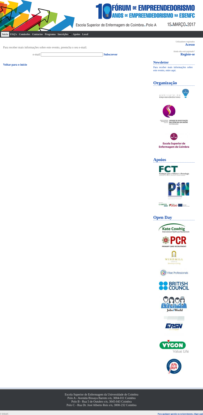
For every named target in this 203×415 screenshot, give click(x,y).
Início (5, 34)
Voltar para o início (15, 64)
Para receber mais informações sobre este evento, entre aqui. (173, 69)
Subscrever (111, 54)
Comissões (24, 34)
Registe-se (188, 54)
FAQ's (13, 34)
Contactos (37, 34)
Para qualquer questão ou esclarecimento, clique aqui (180, 414)
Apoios (76, 34)
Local (85, 34)
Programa (50, 34)
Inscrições (64, 34)
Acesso (190, 44)
